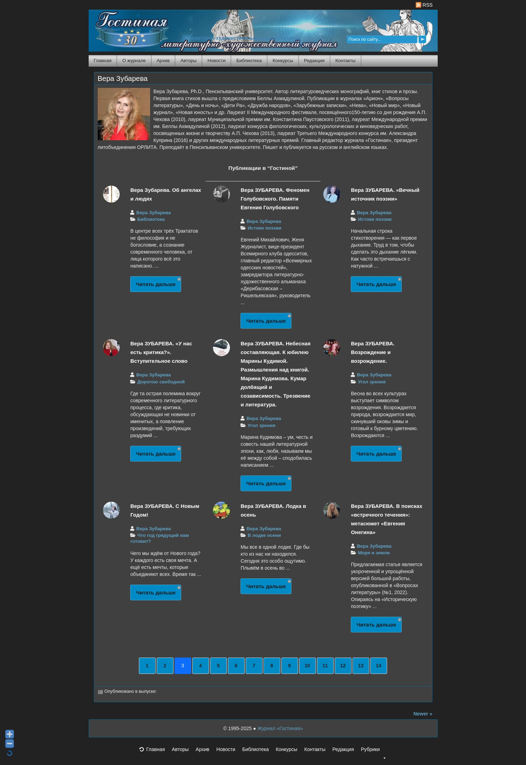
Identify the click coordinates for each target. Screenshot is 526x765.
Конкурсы (283, 60)
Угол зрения (261, 425)
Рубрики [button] (374, 751)
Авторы (188, 60)
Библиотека (249, 60)
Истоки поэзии (264, 228)
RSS (424, 5)
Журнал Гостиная (122, 29)
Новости (216, 60)
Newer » (423, 714)
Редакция (314, 60)
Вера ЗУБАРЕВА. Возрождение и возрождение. (372, 352)
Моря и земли (374, 552)
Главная (103, 60)
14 (378, 665)
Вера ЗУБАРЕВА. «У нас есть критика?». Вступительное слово (161, 352)
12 (343, 665)
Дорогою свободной (161, 381)
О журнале (134, 60)
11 (325, 665)
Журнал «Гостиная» (280, 728)
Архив (163, 60)
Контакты (345, 60)
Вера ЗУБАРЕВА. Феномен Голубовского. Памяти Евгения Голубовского (274, 198)
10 (307, 665)
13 (361, 665)
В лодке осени (264, 535)
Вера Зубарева (123, 78)
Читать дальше (156, 284)
